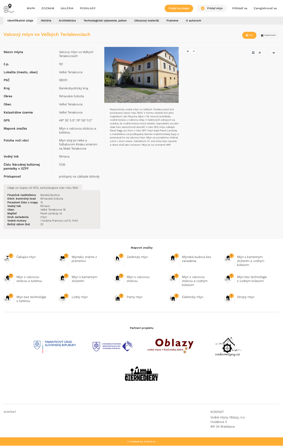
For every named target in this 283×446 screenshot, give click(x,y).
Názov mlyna (13, 52)
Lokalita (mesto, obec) (21, 72)
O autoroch (200, 21)
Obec (7, 104)
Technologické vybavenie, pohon (109, 21)
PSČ (7, 80)
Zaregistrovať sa (265, 8)
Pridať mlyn (212, 8)
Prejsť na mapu (179, 8)
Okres (8, 96)
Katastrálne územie (18, 113)
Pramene (178, 21)
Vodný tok (11, 157)
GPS (7, 121)
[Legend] (273, 53)
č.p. (6, 64)
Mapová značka (15, 129)
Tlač (240, 35)
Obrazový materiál (151, 21)
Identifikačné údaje (21, 21)
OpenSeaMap (271, 136)
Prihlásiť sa (239, 8)
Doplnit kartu (264, 35)
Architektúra (70, 21)
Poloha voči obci (16, 141)
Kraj (7, 88)
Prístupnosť (12, 177)
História (48, 21)
